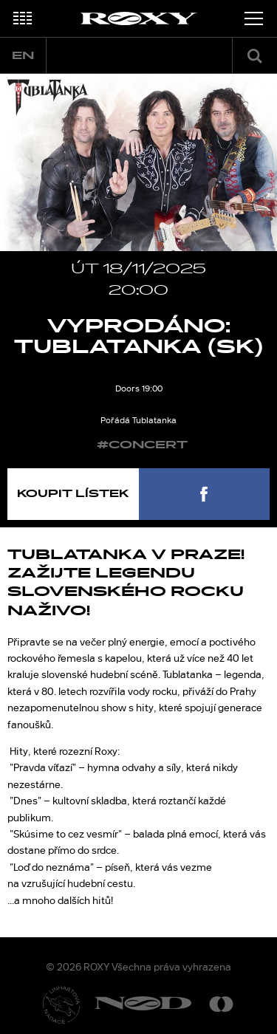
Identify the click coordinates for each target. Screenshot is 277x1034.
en (23, 56)
